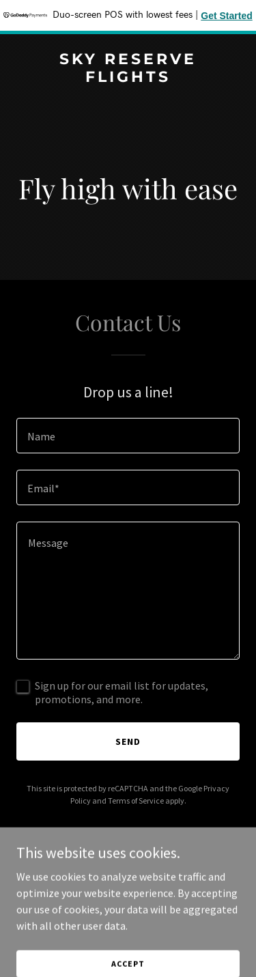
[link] (128, 78)
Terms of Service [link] (136, 800)
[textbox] (128, 435)
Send (128, 741)
